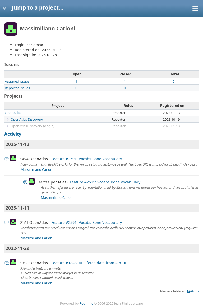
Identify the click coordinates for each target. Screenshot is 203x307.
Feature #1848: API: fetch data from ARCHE (89, 262)
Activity (12, 134)
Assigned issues (17, 81)
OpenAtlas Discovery (27, 119)
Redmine (86, 303)
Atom (194, 291)
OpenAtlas (13, 112)
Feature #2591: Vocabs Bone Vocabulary (86, 158)
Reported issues (17, 88)
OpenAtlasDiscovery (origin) (32, 126)
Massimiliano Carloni (37, 169)
